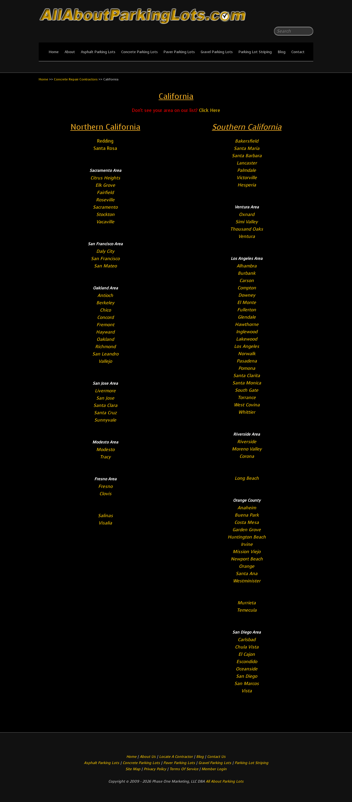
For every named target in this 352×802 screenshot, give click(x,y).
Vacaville (105, 222)
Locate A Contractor (176, 756)
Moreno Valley (247, 449)
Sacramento (105, 207)
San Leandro (105, 354)
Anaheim (246, 508)
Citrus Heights (105, 178)
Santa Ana (246, 573)
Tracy (105, 457)
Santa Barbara (247, 156)
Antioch (105, 295)
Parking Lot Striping (255, 51)
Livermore (105, 391)
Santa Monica (246, 383)
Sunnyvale (105, 420)
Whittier (246, 412)
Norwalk (246, 354)
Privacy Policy (155, 769)
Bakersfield (246, 141)
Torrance (247, 397)
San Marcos (246, 683)
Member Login (214, 769)
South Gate (246, 390)
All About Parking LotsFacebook (298, 17)
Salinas (105, 516)
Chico (105, 310)
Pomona (246, 368)
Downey (246, 295)
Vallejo (105, 361)
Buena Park (247, 515)
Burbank (246, 273)
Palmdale (246, 170)
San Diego (246, 676)
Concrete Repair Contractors (76, 79)
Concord (105, 317)
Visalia (105, 523)
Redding (105, 141)
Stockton (105, 214)
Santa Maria (246, 148)
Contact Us (216, 756)
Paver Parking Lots (179, 51)
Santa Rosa (105, 148)
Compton (246, 288)
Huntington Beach (247, 537)
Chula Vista (247, 647)
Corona (246, 456)
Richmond (105, 347)
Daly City (105, 251)
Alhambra (247, 266)
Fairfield (105, 192)
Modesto (105, 449)
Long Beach (247, 478)
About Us (148, 756)
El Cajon (246, 654)
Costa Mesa (246, 522)
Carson (246, 280)
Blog (281, 51)
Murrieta (246, 603)
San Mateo (105, 266)
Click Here (209, 110)
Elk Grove (105, 185)
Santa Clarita (246, 376)
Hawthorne (247, 324)
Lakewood (246, 339)
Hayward (105, 332)
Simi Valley (247, 222)
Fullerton (246, 310)
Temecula (247, 610)
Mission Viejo (246, 552)
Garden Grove (246, 530)
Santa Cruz (105, 413)
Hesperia (246, 185)
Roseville (105, 200)
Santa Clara (105, 405)
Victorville (247, 178)
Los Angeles (246, 346)
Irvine (247, 544)
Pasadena (247, 361)
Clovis (105, 494)
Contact (298, 51)
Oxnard (246, 214)
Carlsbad (246, 640)
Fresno (105, 486)
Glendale (247, 317)
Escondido (246, 661)
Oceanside (246, 669)
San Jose (105, 398)
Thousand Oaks (246, 229)
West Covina (247, 405)
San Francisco (105, 259)
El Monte (246, 302)
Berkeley (105, 303)
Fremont (105, 325)
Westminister (246, 581)
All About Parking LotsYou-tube (309, 17)
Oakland (105, 339)
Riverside (246, 442)
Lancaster (247, 163)
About (70, 51)
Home (54, 51)
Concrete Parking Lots (139, 51)
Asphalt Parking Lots (98, 51)
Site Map (132, 769)
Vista (246, 691)
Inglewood (246, 332)
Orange (246, 566)
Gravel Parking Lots (217, 51)
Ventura (246, 236)
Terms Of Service (184, 769)
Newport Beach (247, 559)
